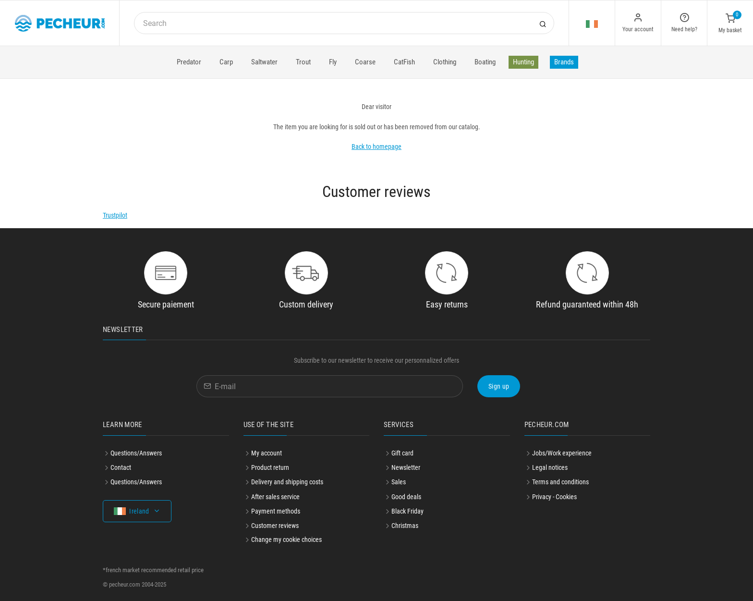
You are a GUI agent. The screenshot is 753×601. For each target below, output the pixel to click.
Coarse (365, 62)
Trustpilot (115, 215)
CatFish (404, 62)
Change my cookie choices (286, 539)
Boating (485, 62)
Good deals (406, 497)
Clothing (444, 62)
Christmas (404, 525)
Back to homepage (376, 146)
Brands (564, 62)
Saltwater (264, 62)
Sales (398, 482)
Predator (189, 62)
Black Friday (407, 511)
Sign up (498, 386)
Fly (333, 62)
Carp (226, 62)
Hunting (523, 62)
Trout (303, 62)
